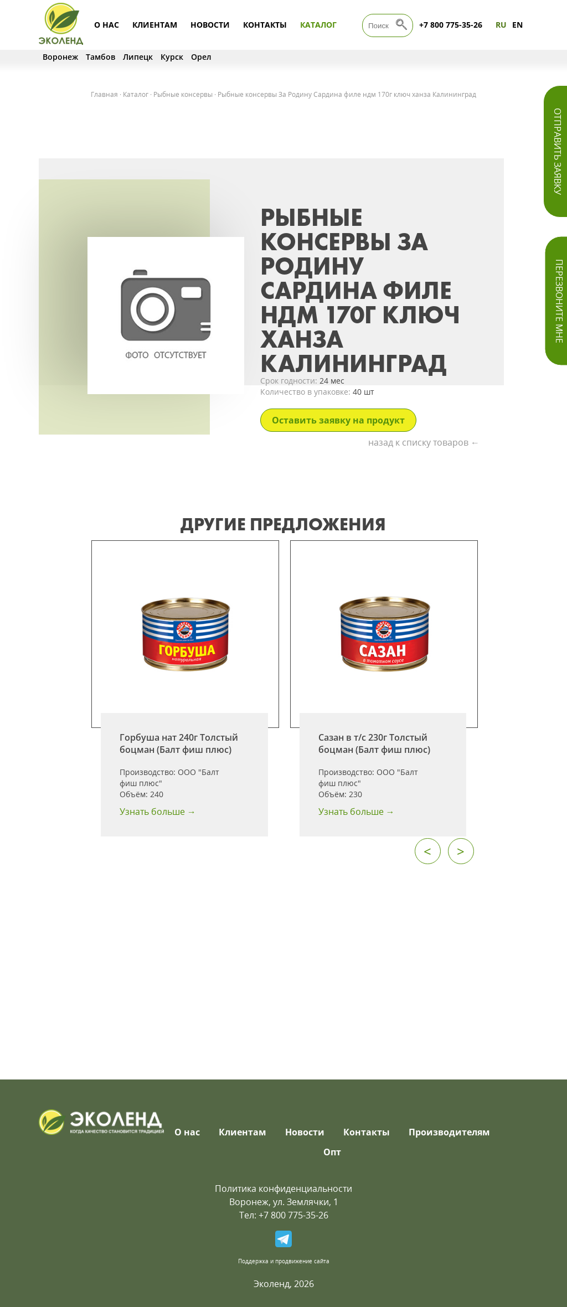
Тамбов (100, 56)
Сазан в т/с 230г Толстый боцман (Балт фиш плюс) (374, 743)
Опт (332, 1152)
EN (517, 24)
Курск (172, 56)
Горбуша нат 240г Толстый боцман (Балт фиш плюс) (179, 743)
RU (501, 24)
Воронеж (60, 56)
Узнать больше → (158, 811)
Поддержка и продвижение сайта (283, 1261)
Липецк (138, 56)
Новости (210, 24)
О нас (106, 24)
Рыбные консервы (183, 94)
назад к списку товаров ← (424, 442)
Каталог (318, 24)
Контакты (265, 24)
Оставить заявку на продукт (338, 420)
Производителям (449, 1132)
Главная (104, 94)
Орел (201, 56)
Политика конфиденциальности (283, 1188)
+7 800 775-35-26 (450, 24)
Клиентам (154, 24)
